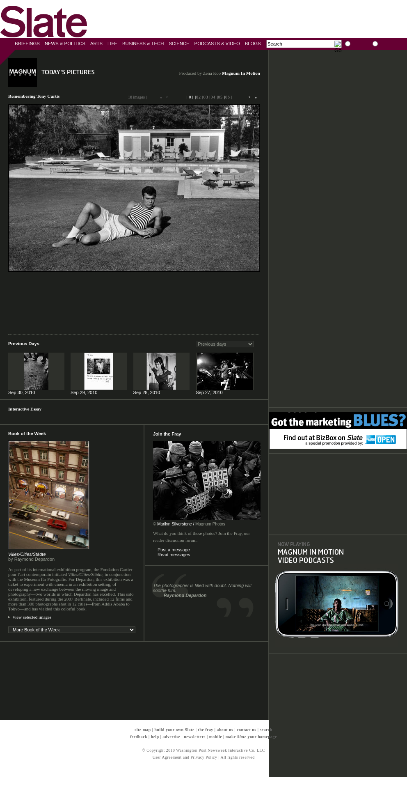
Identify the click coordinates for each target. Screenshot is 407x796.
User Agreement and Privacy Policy (184, 757)
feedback (138, 736)
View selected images (31, 617)
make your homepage (251, 736)
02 (198, 97)
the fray (205, 729)
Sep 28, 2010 (146, 392)
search (266, 729)
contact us (246, 729)
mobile (215, 736)
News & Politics (65, 43)
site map (143, 729)
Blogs (253, 43)
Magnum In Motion (241, 73)
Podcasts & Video (217, 43)
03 (206, 97)
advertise (172, 736)
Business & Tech (143, 43)
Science (179, 43)
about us (225, 729)
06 (227, 97)
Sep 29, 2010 (84, 392)
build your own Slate (174, 729)
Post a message (174, 549)
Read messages (174, 554)
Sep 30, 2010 (21, 392)
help (155, 736)
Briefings (27, 43)
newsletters (195, 736)
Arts (96, 43)
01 (191, 97)
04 (213, 97)
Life (112, 43)
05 (220, 97)
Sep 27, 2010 (209, 392)
